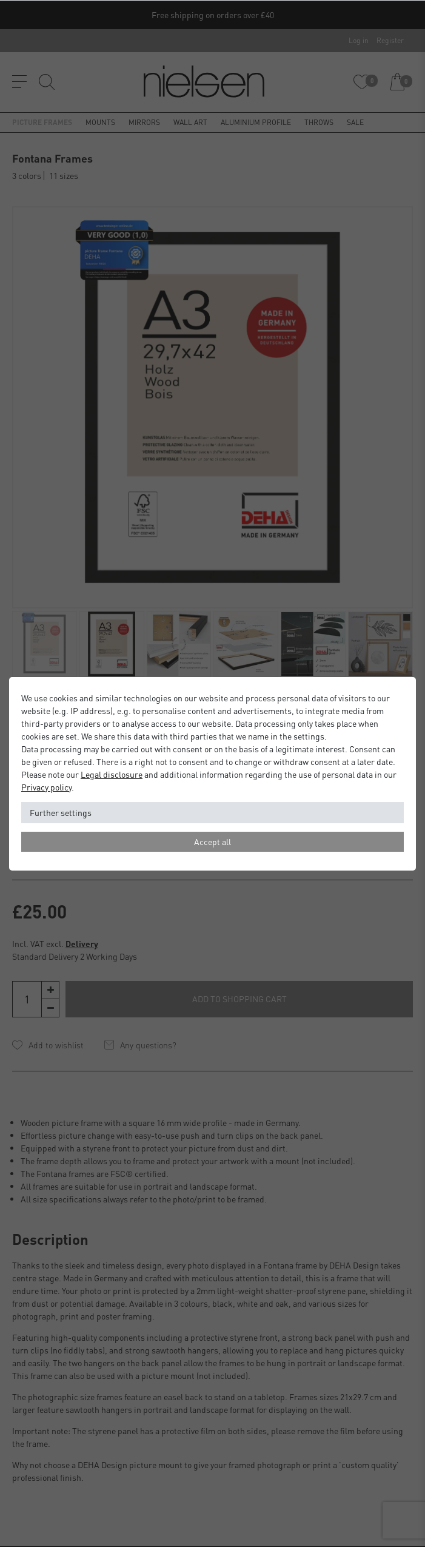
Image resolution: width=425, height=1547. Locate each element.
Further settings (61, 812)
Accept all (212, 841)
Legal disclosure (111, 774)
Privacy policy (46, 786)
